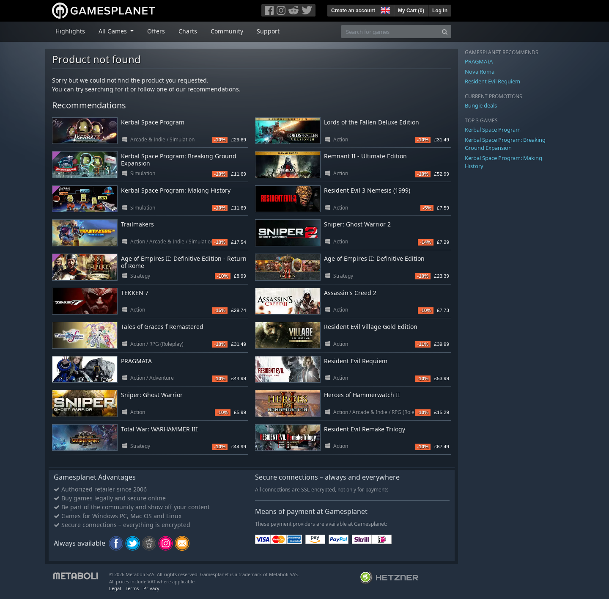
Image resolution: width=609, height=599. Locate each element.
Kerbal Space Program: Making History (175, 190)
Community (227, 31)
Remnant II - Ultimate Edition (365, 156)
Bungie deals (481, 105)
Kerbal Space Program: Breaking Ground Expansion (178, 159)
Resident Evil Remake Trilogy (364, 429)
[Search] (444, 31)
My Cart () (411, 11)
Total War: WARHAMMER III (159, 429)
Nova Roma (479, 71)
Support (268, 31)
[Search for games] (390, 31)
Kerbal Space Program (152, 122)
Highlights (70, 31)
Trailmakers (137, 224)
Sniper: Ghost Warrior (152, 395)
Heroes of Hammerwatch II (362, 395)
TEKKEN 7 (134, 293)
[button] (384, 9)
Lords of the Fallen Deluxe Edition (371, 122)
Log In (439, 11)
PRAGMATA (136, 361)
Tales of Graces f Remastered (162, 327)
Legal (115, 588)
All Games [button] (114, 31)
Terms (132, 588)
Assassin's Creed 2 (350, 293)
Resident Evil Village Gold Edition (370, 327)
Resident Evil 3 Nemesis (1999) (367, 190)
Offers (156, 31)
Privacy (151, 588)
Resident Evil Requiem (355, 361)
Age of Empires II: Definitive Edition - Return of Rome (184, 262)
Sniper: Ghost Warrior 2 (357, 224)
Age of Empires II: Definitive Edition (374, 258)
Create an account (353, 11)
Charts (187, 31)
